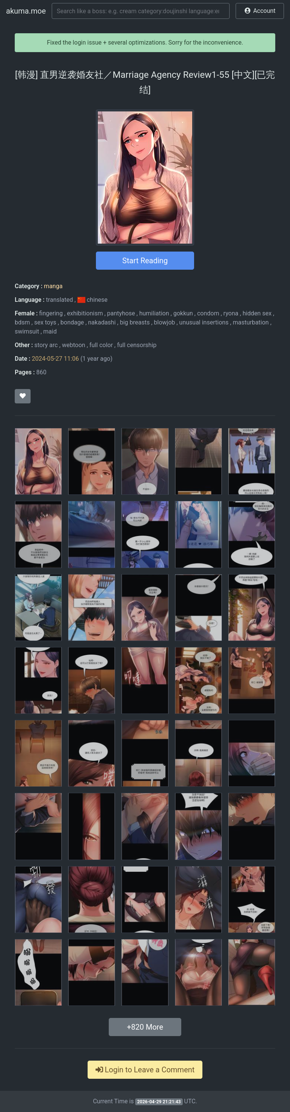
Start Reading (145, 260)
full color (101, 345)
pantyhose (121, 313)
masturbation (250, 322)
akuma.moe (26, 10)
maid (50, 331)
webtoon (73, 345)
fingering (51, 313)
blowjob (164, 322)
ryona (231, 313)
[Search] (141, 11)
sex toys (45, 322)
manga (53, 286)
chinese (92, 299)
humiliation (154, 313)
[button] (260, 11)
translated (59, 299)
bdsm (22, 322)
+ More (145, 1027)
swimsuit (27, 331)
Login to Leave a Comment (145, 1069)
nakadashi (102, 322)
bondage (72, 322)
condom (208, 313)
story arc (46, 345)
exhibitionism (85, 313)
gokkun (183, 313)
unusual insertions (204, 322)
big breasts (135, 322)
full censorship (137, 345)
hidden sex (256, 313)
